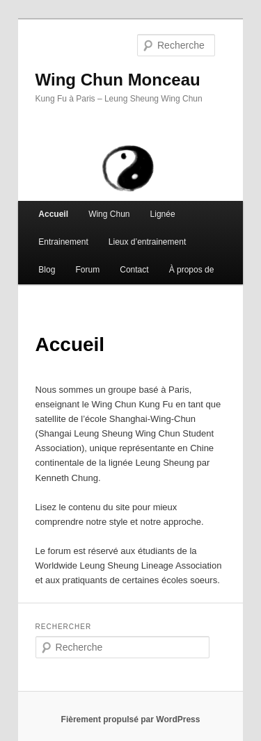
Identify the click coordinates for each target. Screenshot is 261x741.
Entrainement (63, 242)
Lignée (162, 214)
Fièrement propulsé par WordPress (130, 719)
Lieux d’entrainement (147, 242)
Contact (134, 270)
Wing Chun (108, 214)
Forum (87, 270)
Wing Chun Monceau (117, 79)
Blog (46, 270)
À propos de (191, 270)
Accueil (53, 214)
